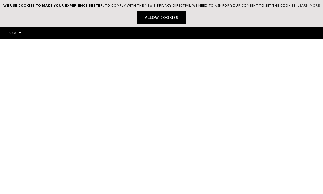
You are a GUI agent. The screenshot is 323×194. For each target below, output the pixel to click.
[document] (161, 13)
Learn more (309, 5)
